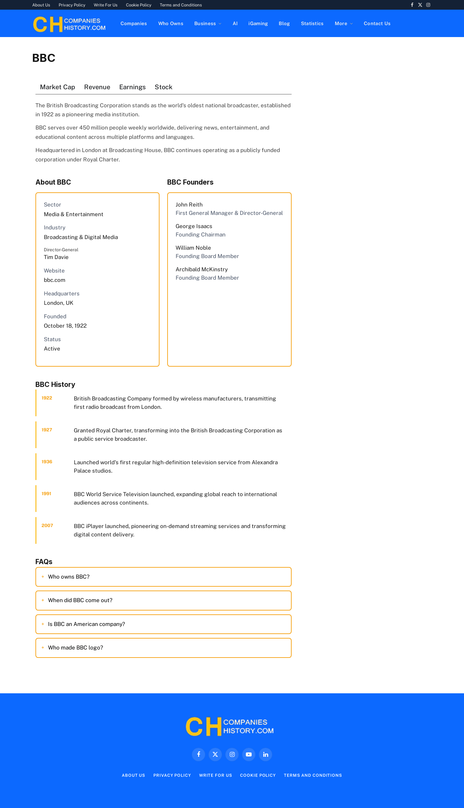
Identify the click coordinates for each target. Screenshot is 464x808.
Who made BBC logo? (75, 647)
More (341, 23)
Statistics (312, 23)
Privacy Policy (72, 5)
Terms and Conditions (181, 5)
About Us (41, 5)
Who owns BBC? (69, 576)
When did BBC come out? (80, 600)
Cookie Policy (138, 5)
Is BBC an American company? (86, 624)
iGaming (258, 23)
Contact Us (377, 23)
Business (205, 23)
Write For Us (106, 5)
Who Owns (170, 23)
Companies (134, 23)
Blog (284, 23)
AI (235, 23)
